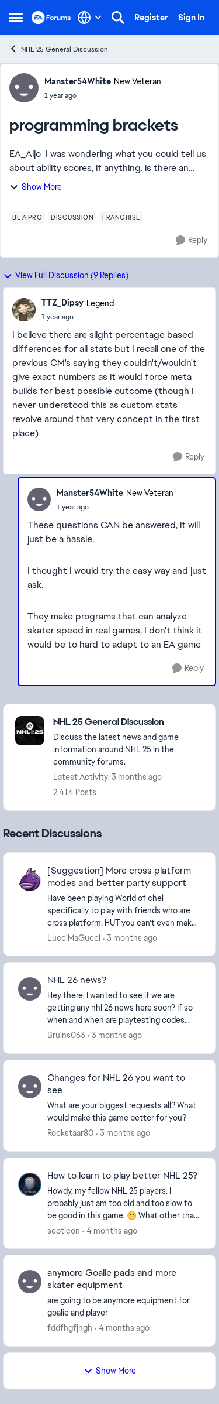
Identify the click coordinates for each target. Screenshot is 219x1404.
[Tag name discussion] (72, 217)
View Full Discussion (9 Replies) (65, 275)
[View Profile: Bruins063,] (29, 989)
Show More (35, 187)
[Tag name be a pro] (27, 217)
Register (151, 17)
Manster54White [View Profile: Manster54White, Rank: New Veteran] (77, 81)
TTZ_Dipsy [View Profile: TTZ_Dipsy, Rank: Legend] (62, 302)
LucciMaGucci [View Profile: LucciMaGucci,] (73, 937)
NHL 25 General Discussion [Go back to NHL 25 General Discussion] (58, 49)
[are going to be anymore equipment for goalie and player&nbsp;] (124, 1307)
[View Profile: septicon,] (29, 1184)
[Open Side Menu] (16, 17)
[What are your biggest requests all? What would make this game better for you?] (124, 1112)
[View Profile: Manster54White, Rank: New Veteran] (24, 87)
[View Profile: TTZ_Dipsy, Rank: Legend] (24, 309)
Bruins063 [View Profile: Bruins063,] (66, 1035)
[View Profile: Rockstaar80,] (29, 1086)
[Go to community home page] (51, 17)
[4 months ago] (109, 1230)
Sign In (191, 17)
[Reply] (191, 240)
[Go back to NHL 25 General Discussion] (128, 722)
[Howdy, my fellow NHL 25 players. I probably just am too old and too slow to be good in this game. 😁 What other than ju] (124, 1202)
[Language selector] (89, 17)
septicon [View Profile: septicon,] (63, 1230)
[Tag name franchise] (121, 217)
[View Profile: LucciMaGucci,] (29, 879)
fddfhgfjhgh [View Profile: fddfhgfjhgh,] (69, 1328)
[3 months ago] (130, 938)
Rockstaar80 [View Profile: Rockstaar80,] (70, 1133)
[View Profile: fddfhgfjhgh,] (29, 1281)
